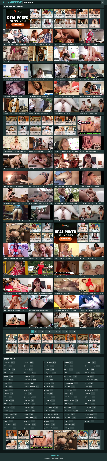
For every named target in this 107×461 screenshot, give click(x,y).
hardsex (29, 428)
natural (50, 424)
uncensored (92, 390)
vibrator (90, 397)
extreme (30, 376)
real (69, 404)
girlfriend (30, 404)
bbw (9, 386)
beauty (9, 393)
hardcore (30, 424)
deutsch (9, 418)
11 (66, 331)
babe (9, 380)
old (69, 369)
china (9, 411)
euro (29, 369)
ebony (29, 362)
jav (49, 376)
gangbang (30, 397)
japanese (51, 373)
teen (90, 376)
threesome (92, 380)
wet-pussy (91, 414)
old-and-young (73, 373)
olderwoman (72, 383)
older (70, 380)
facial (29, 383)
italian (50, 366)
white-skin (91, 418)
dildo (9, 421)
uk (89, 386)
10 (63, 331)
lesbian (50, 397)
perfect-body (72, 400)
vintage (90, 400)
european (30, 373)
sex (69, 421)
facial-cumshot (32, 386)
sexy (70, 428)
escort (29, 366)
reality (70, 414)
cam (8, 397)
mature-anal (52, 414)
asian (9, 376)
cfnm (8, 404)
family (29, 390)
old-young (71, 376)
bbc (8, 383)
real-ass (71, 407)
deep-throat (11, 414)
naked (50, 421)
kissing (50, 383)
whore (90, 421)
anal (8, 366)
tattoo (90, 373)
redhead (71, 418)
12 (70, 331)
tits (89, 383)
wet (89, 411)
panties (70, 386)
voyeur (90, 404)
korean (50, 386)
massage (50, 404)
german (29, 400)
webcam (91, 407)
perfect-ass (71, 397)
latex (49, 390)
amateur (10, 362)
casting (9, 400)
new (69, 362)
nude (69, 366)
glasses (29, 407)
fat (28, 393)
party (69, 393)
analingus (10, 369)
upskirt (90, 393)
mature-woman (53, 418)
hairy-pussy (31, 418)
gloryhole (30, 411)
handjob (30, 421)
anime (9, 373)
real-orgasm (72, 411)
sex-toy (70, 424)
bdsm (9, 390)
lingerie (50, 400)
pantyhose (71, 390)
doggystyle (10, 424)
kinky (49, 380)
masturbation (52, 407)
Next (74, 331)
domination (10, 428)
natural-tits (52, 428)
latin (49, 393)
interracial (51, 362)
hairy (29, 414)
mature (50, 411)
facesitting (30, 380)
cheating (10, 407)
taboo (90, 369)
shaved (91, 362)
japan (50, 369)
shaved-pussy (93, 366)
